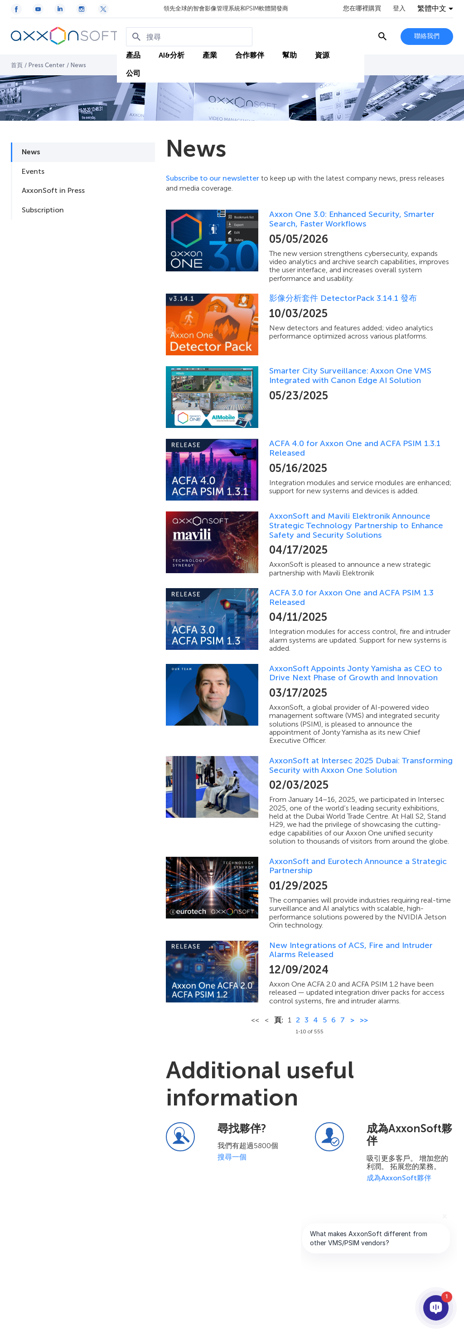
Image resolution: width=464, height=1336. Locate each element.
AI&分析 (171, 55)
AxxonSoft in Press (53, 190)
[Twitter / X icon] (103, 9)
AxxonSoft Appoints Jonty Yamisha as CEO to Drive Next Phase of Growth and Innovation (355, 673)
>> (364, 1020)
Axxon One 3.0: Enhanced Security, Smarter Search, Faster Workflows (352, 219)
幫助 (289, 55)
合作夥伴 (249, 55)
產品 (133, 55)
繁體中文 (431, 9)
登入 (399, 8)
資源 (322, 55)
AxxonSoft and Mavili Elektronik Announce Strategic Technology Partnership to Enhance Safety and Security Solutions (356, 525)
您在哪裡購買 (362, 8)
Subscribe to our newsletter (212, 178)
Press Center (47, 65)
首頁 (17, 65)
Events (33, 171)
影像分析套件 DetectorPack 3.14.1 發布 (343, 298)
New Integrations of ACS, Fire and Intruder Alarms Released (351, 950)
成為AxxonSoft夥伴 (399, 1178)
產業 (210, 55)
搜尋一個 (232, 1157)
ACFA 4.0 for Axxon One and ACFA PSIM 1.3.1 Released (354, 448)
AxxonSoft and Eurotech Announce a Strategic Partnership (358, 866)
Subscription (43, 210)
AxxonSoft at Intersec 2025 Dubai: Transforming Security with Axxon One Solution (361, 765)
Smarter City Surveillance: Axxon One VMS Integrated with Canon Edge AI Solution (350, 375)
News (31, 151)
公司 (133, 73)
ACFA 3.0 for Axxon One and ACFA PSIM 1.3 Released (351, 597)
